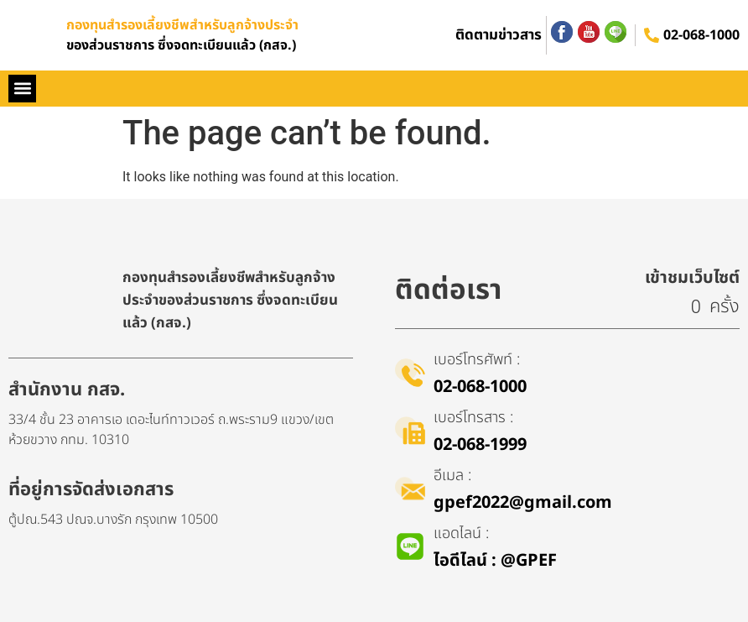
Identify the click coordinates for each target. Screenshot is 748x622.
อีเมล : (452, 475)
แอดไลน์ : (461, 533)
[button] (22, 88)
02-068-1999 (480, 444)
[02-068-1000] (651, 35)
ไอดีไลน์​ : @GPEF (495, 560)
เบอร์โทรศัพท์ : (477, 359)
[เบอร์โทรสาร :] (410, 431)
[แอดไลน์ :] (410, 546)
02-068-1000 (701, 35)
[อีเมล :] (410, 488)
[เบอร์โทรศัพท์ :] (410, 373)
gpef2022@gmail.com (523, 502)
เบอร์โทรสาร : (473, 417)
